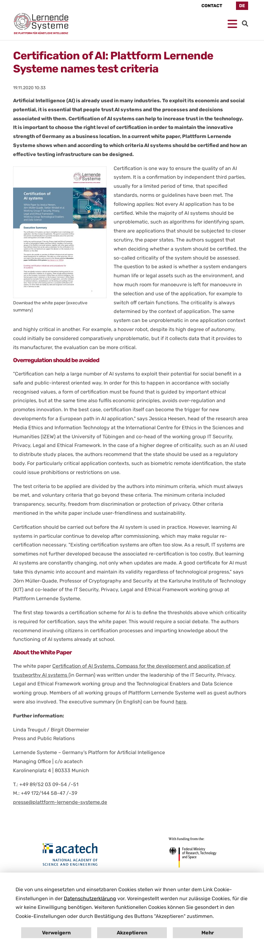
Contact (211, 5)
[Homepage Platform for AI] (41, 23)
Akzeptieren (132, 933)
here (181, 702)
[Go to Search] (245, 23)
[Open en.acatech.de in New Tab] (70, 855)
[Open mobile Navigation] (232, 24)
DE (242, 5)
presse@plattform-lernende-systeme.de (60, 802)
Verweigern (56, 933)
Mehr (207, 933)
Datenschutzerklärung (90, 898)
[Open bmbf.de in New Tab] (191, 852)
